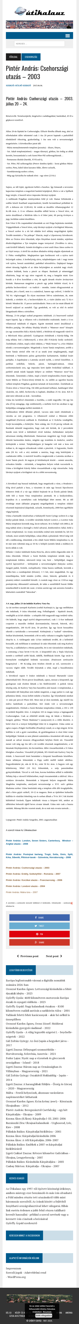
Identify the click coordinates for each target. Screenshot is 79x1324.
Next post (54, 956)
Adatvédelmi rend (35, 1272)
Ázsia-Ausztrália (17, 1315)
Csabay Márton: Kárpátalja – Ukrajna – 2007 (32, 1166)
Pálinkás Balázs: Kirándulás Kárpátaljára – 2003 (35, 1162)
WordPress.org (17, 1277)
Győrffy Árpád (35, 1320)
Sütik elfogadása (44, 1315)
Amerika (68, 1312)
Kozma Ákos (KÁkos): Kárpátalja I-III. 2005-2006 (36, 1118)
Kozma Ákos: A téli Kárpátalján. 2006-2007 (32, 1140)
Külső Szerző (23, 85)
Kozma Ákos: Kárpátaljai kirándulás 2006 (31, 1136)
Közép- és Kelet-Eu (23, 1312)
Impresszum (13, 1268)
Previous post (27, 956)
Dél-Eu (8, 1312)
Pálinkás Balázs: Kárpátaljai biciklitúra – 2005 (33, 1131)
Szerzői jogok (14, 1272)
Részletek (47, 1312)
